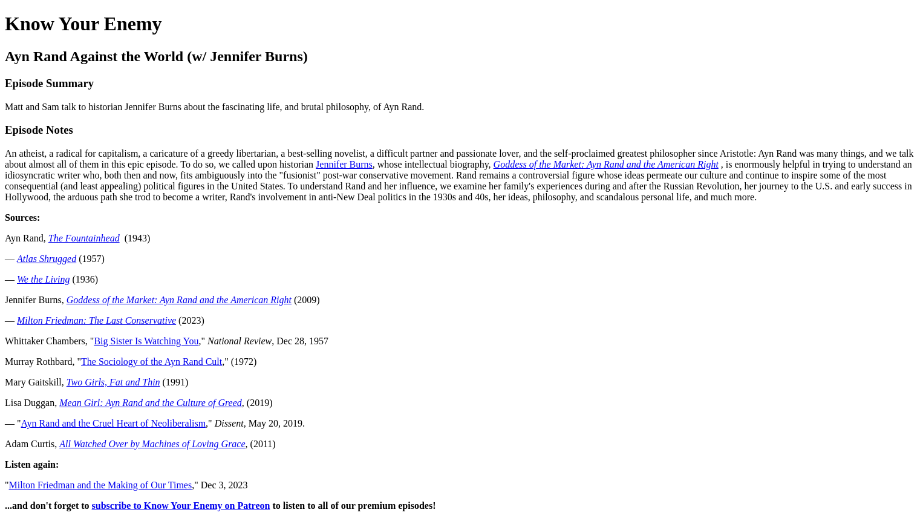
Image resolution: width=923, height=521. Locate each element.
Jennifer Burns (344, 164)
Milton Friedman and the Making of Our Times (100, 485)
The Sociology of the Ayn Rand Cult (151, 361)
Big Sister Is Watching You (146, 341)
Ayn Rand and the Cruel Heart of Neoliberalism (113, 423)
